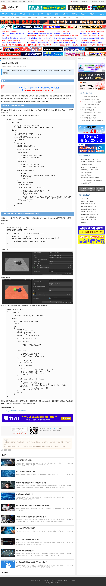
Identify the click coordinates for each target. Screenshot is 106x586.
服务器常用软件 (12, 1)
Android (45, 17)
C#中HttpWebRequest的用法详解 (90, 99)
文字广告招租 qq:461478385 (36, 31)
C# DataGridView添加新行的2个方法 (91, 104)
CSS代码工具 (84, 198)
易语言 (64, 17)
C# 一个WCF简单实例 (88, 110)
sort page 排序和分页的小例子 (25, 528)
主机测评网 (22, 1)
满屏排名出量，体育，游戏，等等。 (64, 31)
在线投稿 (72, 580)
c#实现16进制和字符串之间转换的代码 (92, 120)
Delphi (29, 17)
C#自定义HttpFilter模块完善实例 (89, 169)
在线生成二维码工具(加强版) (88, 219)
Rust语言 (35, 17)
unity (6, 450)
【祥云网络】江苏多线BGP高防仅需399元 (92, 40)
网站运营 (83, 14)
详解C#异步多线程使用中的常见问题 (27, 539)
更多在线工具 (84, 222)
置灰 (9, 450)
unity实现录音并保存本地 (24, 460)
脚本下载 (40, 14)
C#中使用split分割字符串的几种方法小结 (93, 112)
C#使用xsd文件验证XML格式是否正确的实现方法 (31, 562)
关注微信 (94, 1)
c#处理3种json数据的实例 (89, 118)
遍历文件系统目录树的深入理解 (25, 471)
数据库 (49, 14)
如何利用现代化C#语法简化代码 (89, 159)
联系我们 (46, 580)
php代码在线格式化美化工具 (88, 206)
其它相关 (82, 17)
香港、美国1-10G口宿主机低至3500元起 (65, 38)
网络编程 (22, 14)
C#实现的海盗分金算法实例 (24, 494)
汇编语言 (70, 17)
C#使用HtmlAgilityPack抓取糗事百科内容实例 (93, 180)
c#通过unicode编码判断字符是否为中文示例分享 (31, 517)
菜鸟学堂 (3, 1)
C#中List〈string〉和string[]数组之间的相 (93, 102)
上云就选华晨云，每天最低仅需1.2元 (38, 42)
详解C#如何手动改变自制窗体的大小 (91, 177)
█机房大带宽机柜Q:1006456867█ (89, 33)
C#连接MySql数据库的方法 (89, 107)
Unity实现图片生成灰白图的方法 (16, 411)
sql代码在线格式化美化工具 (88, 209)
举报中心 (84, 1)
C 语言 (17, 17)
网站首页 (4, 14)
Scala (59, 17)
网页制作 (13, 14)
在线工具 (29, 1)
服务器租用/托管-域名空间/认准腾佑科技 (91, 42)
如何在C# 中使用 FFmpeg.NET (89, 167)
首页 (8, 58)
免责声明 (53, 580)
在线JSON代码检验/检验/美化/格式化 (91, 214)
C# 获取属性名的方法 (86, 183)
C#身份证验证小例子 (86, 164)
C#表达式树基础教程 (86, 175)
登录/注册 (75, 1)
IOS (50, 17)
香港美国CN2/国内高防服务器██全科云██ (13, 45)
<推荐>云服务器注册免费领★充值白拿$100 (92, 31)
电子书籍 (65, 14)
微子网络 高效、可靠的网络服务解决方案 (65, 40)
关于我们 (33, 580)
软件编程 (13, 58)
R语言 (76, 17)
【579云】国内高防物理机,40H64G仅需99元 (14, 38)
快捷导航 (102, 1)
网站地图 (59, 580)
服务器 (57, 14)
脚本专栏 (31, 14)
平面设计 (92, 14)
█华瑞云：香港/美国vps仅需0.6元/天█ (64, 42)
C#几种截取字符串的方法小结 (90, 96)
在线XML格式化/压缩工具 (88, 203)
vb (8, 17)
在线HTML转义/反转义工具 (88, 211)
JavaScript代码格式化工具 (88, 201)
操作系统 (74, 14)
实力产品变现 (5, 35)
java (41, 17)
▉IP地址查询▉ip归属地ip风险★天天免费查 (40, 35)
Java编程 (23, 17)
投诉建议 (66, 580)
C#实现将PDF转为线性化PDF (25, 551)
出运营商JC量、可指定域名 (9, 31)
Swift (55, 17)
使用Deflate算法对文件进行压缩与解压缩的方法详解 (32, 505)
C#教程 (3, 17)
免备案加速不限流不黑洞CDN (62, 33)
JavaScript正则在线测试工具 (88, 217)
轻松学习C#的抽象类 (86, 172)
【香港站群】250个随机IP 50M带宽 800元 (39, 38)
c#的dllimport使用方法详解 (89, 115)
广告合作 (39, 580)
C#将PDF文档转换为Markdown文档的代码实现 (31, 483)
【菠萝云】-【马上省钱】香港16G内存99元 (14, 33)
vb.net (12, 17)
